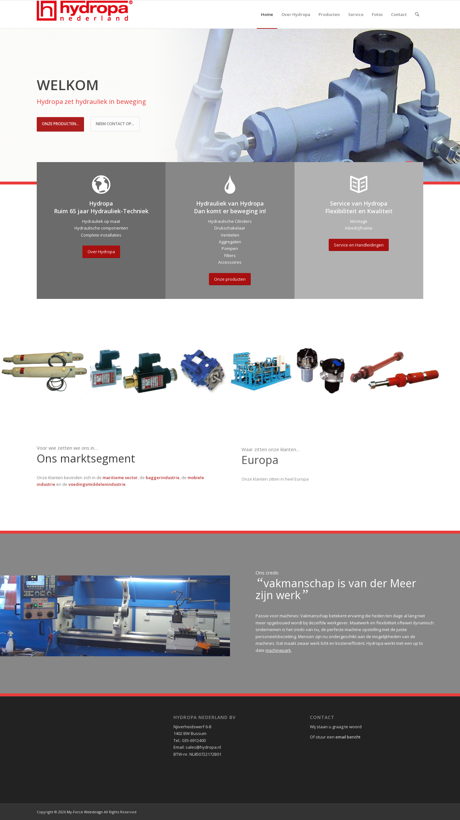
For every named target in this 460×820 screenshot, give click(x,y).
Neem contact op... (115, 123)
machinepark (278, 650)
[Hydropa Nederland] (85, 14)
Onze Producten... (60, 123)
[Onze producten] (230, 279)
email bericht (347, 737)
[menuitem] (267, 14)
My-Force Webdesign (85, 811)
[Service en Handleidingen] (359, 245)
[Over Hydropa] (101, 252)
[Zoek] (417, 14)
